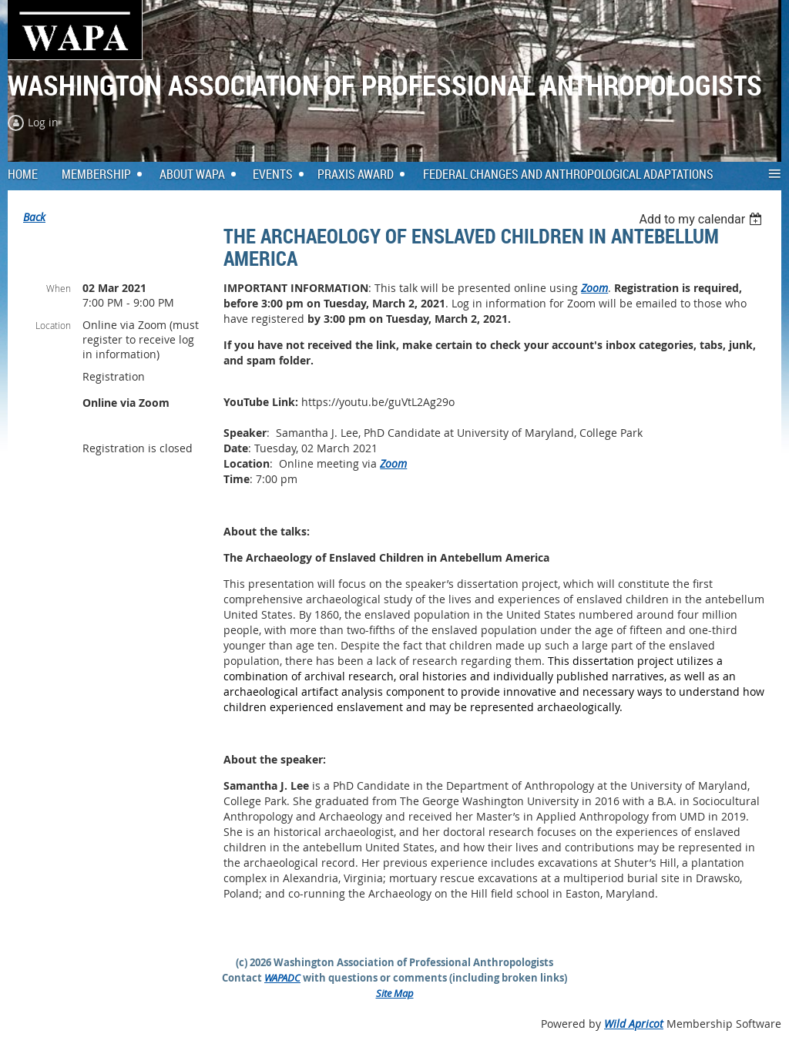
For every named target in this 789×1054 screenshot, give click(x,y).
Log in (43, 122)
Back (34, 217)
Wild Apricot (633, 1023)
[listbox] (702, 219)
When (58, 288)
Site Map (395, 993)
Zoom (594, 287)
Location (53, 325)
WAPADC (282, 978)
